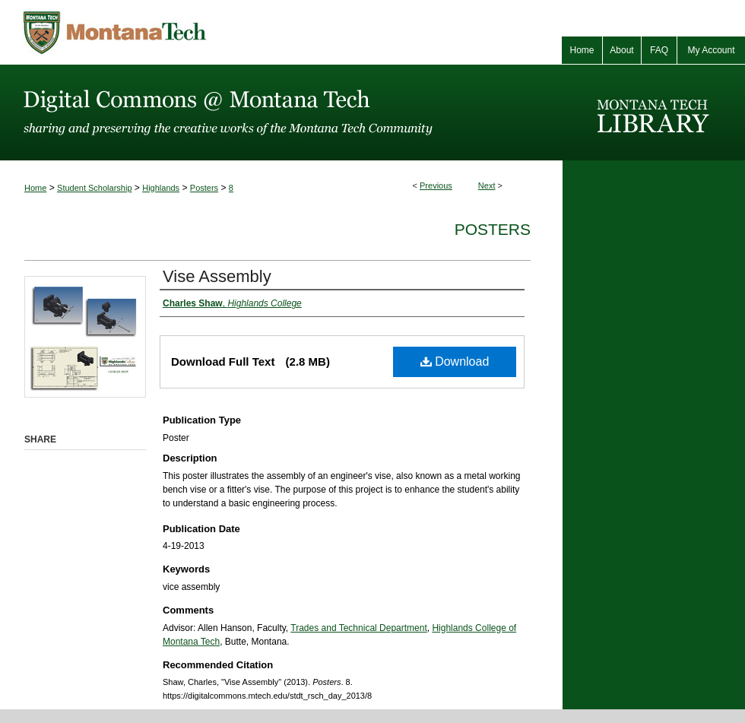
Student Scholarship (94, 187)
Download (455, 361)
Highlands (160, 187)
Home (35, 187)
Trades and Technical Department (358, 628)
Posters (204, 187)
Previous (436, 185)
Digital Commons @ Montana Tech (281, 112)
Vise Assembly (217, 276)
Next (487, 185)
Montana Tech (182, 32)
